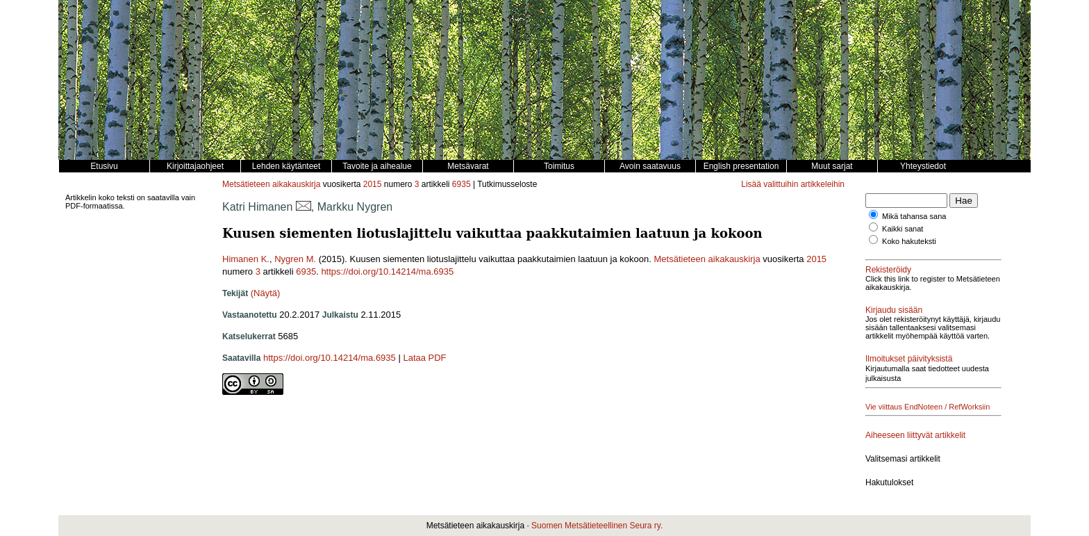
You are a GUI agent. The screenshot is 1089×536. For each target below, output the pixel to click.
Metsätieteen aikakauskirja (271, 184)
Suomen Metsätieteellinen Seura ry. (597, 525)
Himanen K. (245, 259)
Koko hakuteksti (909, 241)
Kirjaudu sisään (893, 310)
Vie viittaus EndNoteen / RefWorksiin (927, 407)
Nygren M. (295, 259)
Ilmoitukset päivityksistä (908, 359)
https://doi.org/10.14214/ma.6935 (387, 271)
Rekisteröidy (888, 270)
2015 (372, 184)
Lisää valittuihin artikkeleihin (793, 184)
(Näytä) (266, 293)
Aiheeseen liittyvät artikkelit (915, 435)
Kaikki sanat (902, 229)
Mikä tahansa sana (914, 216)
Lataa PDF (424, 357)
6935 (461, 184)
